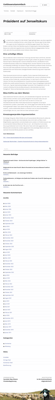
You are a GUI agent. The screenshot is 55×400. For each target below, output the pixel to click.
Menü (45, 5)
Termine (6, 11)
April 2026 (7, 203)
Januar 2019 (8, 327)
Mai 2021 (7, 307)
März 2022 (8, 281)
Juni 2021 (7, 304)
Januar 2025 (8, 215)
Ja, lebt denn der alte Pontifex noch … (13, 185)
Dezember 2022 (9, 264)
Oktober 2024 (8, 221)
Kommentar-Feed (7, 362)
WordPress (34, 394)
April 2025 (7, 212)
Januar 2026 (8, 209)
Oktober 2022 (8, 269)
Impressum (20, 11)
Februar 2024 (8, 235)
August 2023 (8, 249)
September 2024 (9, 223)
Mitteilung (7, 346)
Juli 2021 (7, 301)
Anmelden (6, 357)
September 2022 (9, 272)
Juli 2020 (7, 315)
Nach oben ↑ (45, 394)
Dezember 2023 (9, 238)
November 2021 (9, 289)
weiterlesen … (6, 163)
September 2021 (9, 295)
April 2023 (7, 255)
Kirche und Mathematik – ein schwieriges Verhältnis (17, 173)
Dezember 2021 (9, 286)
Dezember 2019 (9, 318)
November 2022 (9, 266)
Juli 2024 (7, 226)
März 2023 (8, 258)
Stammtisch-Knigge (30, 11)
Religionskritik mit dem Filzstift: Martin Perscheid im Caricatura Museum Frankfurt (26, 167)
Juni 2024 (7, 229)
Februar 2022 (8, 284)
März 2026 (8, 206)
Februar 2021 (8, 312)
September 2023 (9, 246)
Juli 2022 (7, 275)
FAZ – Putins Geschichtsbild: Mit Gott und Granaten (17, 137)
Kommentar (32, 34)
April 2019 (7, 321)
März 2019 (8, 324)
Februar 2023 (8, 261)
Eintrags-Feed (7, 360)
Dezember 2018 (9, 329)
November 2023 (9, 241)
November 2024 (9, 218)
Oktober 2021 (8, 292)
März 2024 (8, 232)
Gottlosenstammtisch (14, 4)
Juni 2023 (7, 252)
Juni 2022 (7, 278)
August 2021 (8, 298)
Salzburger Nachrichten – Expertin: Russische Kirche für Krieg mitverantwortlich (25, 141)
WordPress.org (7, 365)
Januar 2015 (8, 332)
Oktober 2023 (8, 243)
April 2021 (7, 309)
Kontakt (13, 11)
